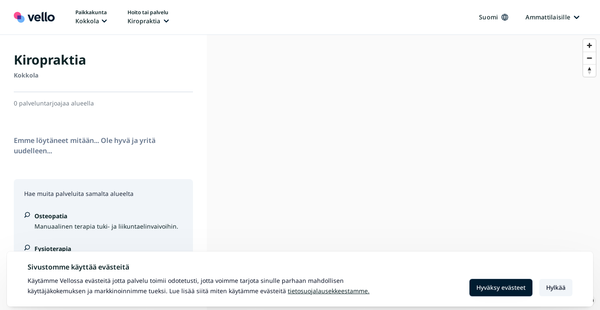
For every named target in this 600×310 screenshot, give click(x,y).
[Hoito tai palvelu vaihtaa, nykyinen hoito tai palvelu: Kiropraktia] (148, 17)
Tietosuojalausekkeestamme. (329, 291)
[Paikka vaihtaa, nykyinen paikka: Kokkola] (91, 17)
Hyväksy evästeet (500, 287)
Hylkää (556, 287)
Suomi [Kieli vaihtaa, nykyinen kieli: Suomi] (493, 17)
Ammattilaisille (552, 17)
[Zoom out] (589, 58)
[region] (403, 172)
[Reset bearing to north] (589, 70)
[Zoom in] (589, 45)
